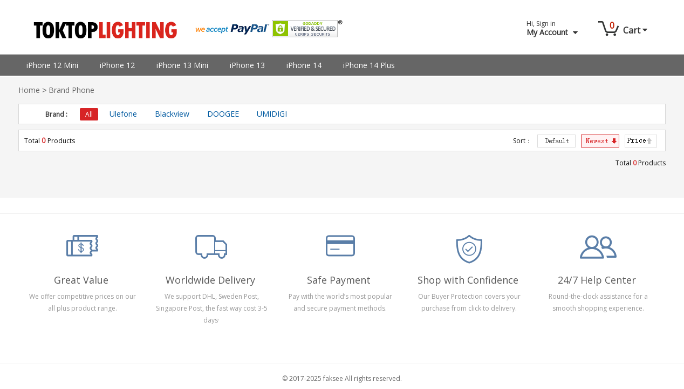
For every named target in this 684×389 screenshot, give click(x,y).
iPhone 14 (304, 65)
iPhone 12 (117, 65)
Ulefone (123, 114)
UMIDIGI (272, 114)
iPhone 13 (247, 65)
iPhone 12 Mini (52, 65)
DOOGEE (223, 114)
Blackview (172, 114)
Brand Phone (71, 90)
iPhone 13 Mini (182, 65)
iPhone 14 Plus (369, 65)
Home (29, 90)
